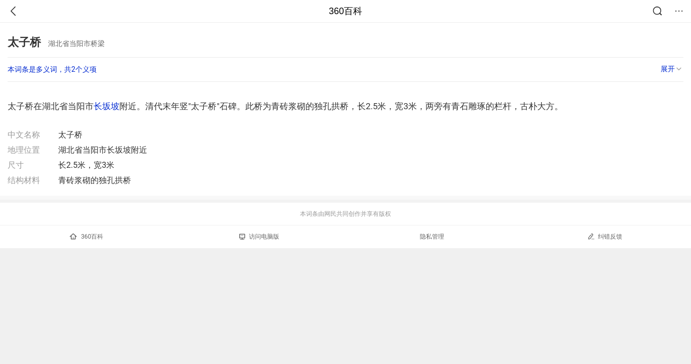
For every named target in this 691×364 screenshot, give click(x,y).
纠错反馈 (604, 236)
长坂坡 (106, 106)
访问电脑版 (259, 236)
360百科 (345, 11)
